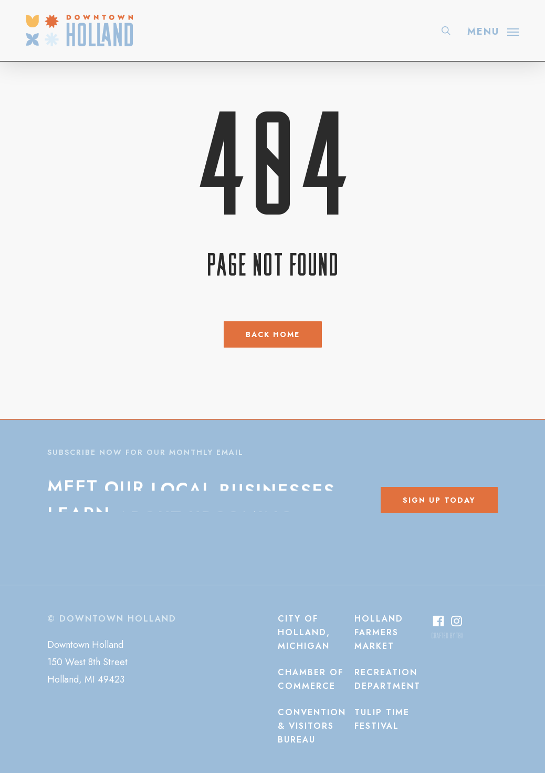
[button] (493, 30)
